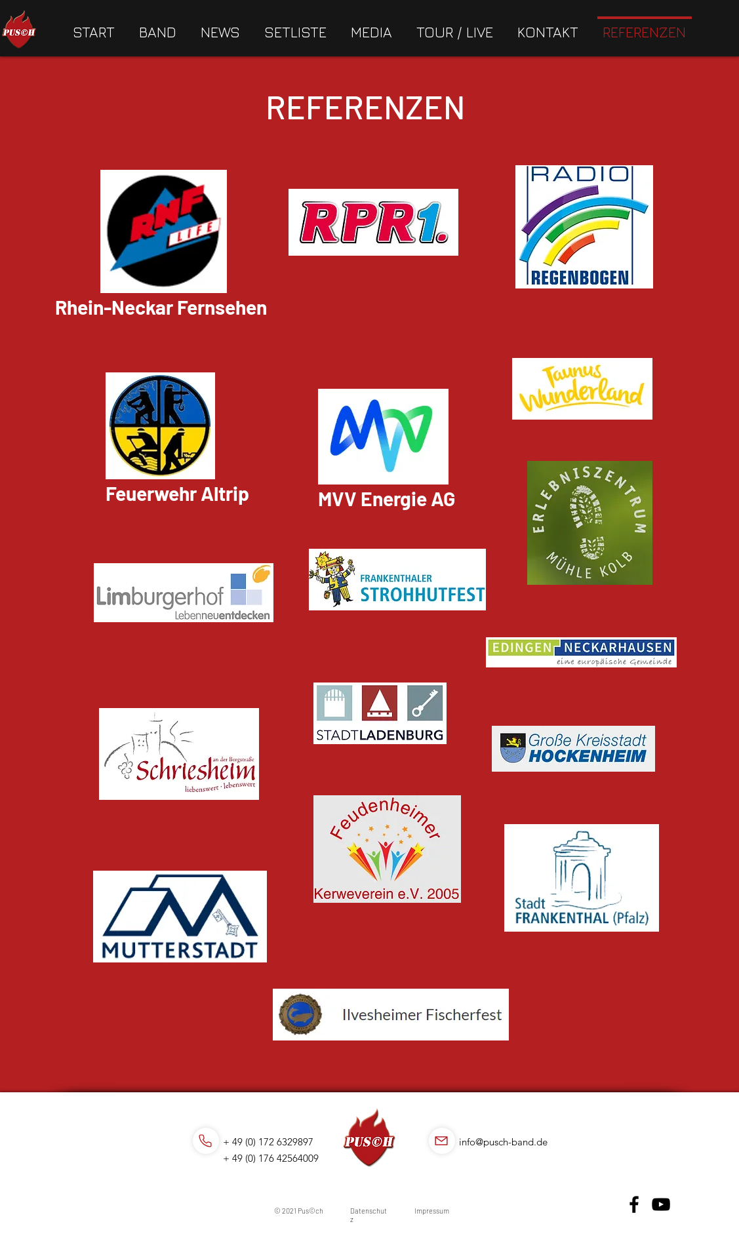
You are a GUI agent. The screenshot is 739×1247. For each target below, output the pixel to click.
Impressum (431, 1210)
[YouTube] (661, 1204)
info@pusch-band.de (503, 1142)
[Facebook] (634, 1204)
